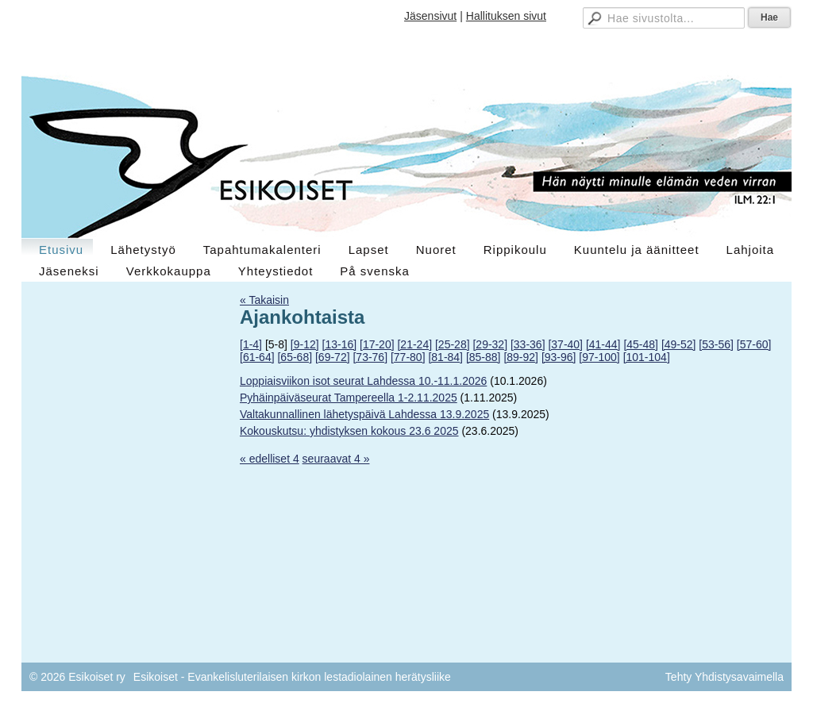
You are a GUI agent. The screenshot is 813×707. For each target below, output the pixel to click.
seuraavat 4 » (336, 458)
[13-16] (339, 344)
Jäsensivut (430, 16)
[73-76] (370, 357)
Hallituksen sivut (506, 16)
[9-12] (305, 344)
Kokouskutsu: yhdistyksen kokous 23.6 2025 (349, 431)
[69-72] (332, 357)
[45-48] (640, 344)
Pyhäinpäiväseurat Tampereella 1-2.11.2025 (348, 397)
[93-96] (558, 357)
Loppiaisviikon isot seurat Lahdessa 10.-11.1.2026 (363, 381)
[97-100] (599, 357)
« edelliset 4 (269, 458)
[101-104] (646, 357)
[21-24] (414, 344)
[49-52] (678, 344)
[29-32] (489, 344)
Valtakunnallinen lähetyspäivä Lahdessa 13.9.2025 (364, 414)
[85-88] (483, 357)
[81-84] (445, 357)
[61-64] (257, 357)
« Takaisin (264, 300)
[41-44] (603, 344)
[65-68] (294, 357)
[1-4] (251, 344)
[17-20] (377, 344)
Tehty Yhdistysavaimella (724, 676)
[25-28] (452, 344)
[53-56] (716, 344)
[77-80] (408, 357)
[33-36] (528, 344)
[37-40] (565, 344)
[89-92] (520, 357)
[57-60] (754, 344)
